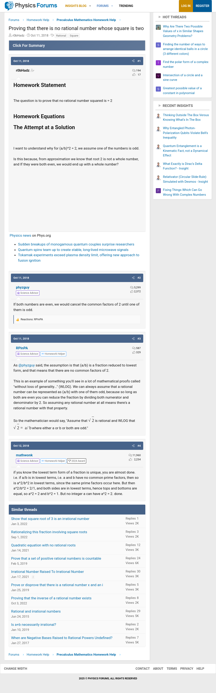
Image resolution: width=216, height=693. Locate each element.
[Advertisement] (77, 198)
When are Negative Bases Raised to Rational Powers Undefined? (61, 639)
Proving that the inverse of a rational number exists (51, 600)
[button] (90, 6)
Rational (61, 37)
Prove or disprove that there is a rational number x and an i (57, 586)
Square (74, 37)
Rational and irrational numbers (36, 613)
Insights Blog (76, 6)
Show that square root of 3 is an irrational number (50, 520)
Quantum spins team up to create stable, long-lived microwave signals (73, 251)
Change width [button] (19, 670)
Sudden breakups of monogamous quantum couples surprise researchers (76, 246)
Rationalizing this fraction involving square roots (49, 534)
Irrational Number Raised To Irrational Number (47, 573)
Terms (167, 670)
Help (196, 670)
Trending (126, 6)
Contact (138, 670)
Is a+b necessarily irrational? (33, 626)
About (154, 670)
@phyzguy (26, 367)
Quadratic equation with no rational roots (43, 547)
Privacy (182, 670)
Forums (102, 6)
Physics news (20, 237)
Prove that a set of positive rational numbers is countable (56, 560)
